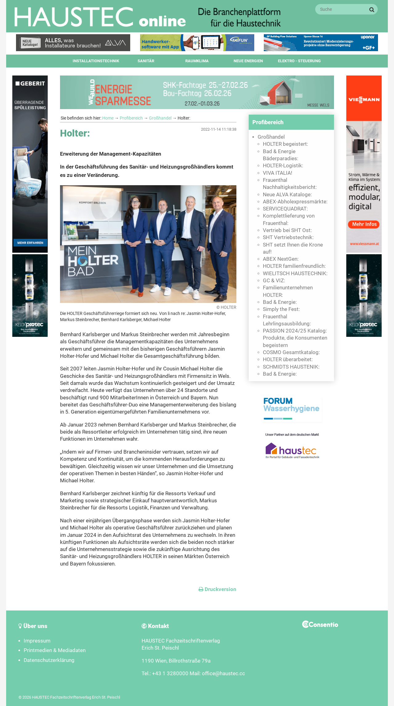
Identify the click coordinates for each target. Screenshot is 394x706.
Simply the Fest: (281, 309)
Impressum (37, 641)
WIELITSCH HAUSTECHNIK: (295, 273)
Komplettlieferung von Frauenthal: (289, 219)
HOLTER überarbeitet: (288, 359)
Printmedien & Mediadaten (55, 650)
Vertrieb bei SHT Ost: (287, 230)
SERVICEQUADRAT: (285, 209)
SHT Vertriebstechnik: (288, 237)
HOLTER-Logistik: (283, 166)
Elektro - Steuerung (299, 61)
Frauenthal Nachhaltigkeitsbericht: (290, 183)
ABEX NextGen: (281, 259)
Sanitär (146, 61)
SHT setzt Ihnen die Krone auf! (293, 248)
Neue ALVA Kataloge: (287, 195)
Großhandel (160, 118)
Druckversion (217, 589)
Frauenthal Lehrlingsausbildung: (287, 320)
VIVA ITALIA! (277, 173)
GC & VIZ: (274, 281)
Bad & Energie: (280, 302)
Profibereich (131, 118)
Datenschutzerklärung (49, 660)
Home (108, 118)
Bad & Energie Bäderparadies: (280, 155)
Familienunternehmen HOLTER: (288, 291)
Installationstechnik (96, 61)
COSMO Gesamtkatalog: (291, 352)
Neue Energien (248, 61)
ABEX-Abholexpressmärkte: (295, 202)
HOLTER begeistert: (285, 144)
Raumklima (197, 61)
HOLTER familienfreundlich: (294, 266)
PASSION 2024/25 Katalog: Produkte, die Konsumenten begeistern (295, 338)
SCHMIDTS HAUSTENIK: (291, 367)
